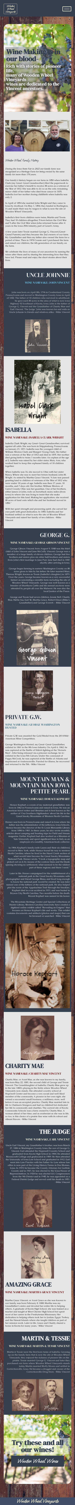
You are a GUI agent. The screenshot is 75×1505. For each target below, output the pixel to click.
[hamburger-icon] (66, 8)
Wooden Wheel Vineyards (11, 8)
